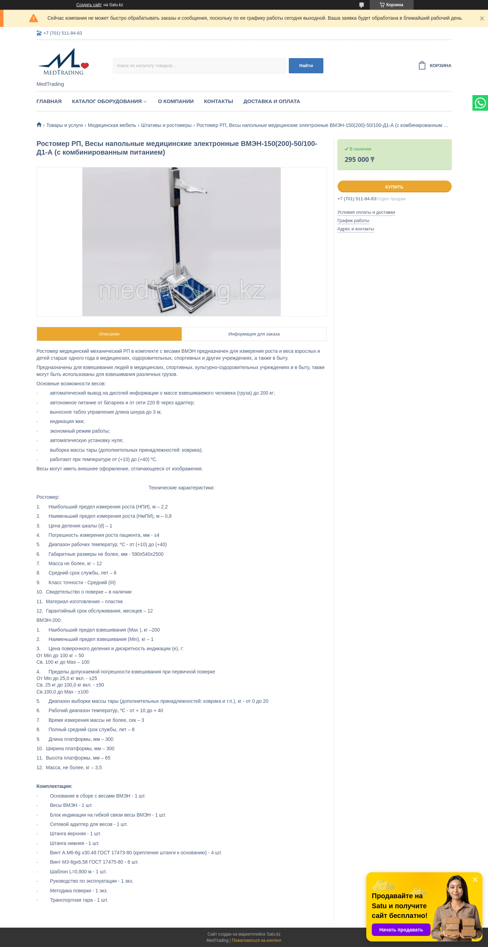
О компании (176, 101)
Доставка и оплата (271, 101)
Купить (394, 187)
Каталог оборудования (107, 101)
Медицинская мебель (112, 125)
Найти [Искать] (306, 65)
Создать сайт (89, 4)
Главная (49, 101)
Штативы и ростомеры (166, 125)
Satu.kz (273, 934)
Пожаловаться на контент (256, 940)
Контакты (218, 101)
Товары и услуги (64, 125)
